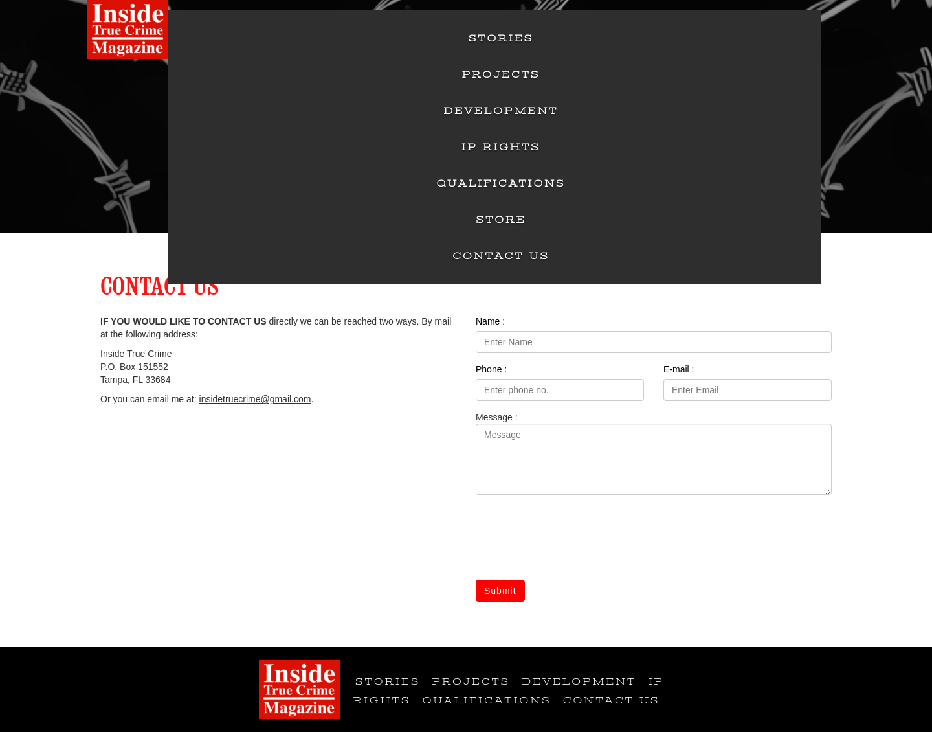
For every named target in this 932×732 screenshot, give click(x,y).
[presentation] (574, 539)
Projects (501, 74)
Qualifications (501, 183)
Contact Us (500, 256)
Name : (490, 321)
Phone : (491, 369)
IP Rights (500, 147)
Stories (501, 38)
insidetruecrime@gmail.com (255, 399)
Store (501, 219)
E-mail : (678, 369)
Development (501, 111)
